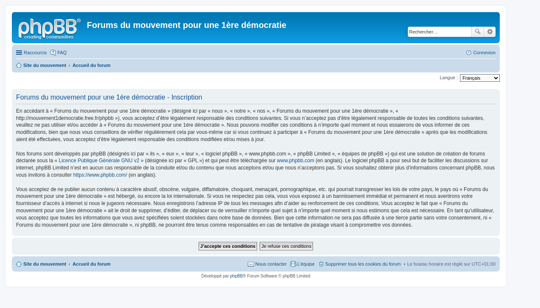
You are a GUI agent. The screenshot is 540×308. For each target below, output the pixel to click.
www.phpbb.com (295, 161)
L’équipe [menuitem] (306, 263)
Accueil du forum (91, 263)
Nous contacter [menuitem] (271, 263)
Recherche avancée (490, 32)
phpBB (236, 276)
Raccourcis (35, 52)
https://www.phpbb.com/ (100, 175)
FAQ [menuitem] (61, 52)
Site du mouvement (44, 263)
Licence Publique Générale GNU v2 (99, 161)
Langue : (449, 77)
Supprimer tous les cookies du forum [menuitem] (363, 263)
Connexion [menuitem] (484, 52)
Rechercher (477, 32)
